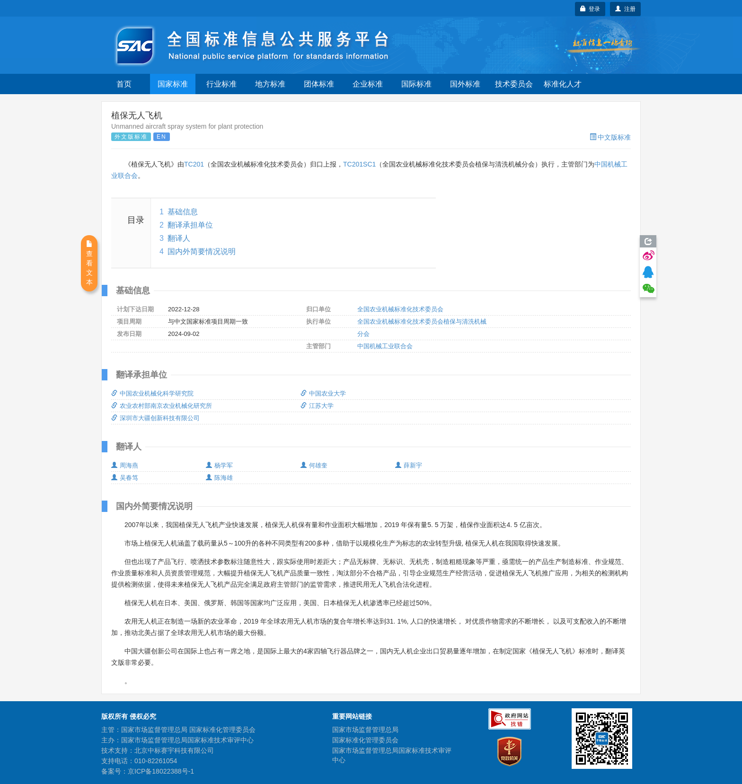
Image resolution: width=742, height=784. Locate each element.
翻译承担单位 (190, 225)
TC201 (194, 164)
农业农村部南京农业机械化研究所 (161, 405)
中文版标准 (610, 137)
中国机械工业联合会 (385, 346)
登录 (590, 9)
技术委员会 (514, 84)
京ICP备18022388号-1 (161, 771)
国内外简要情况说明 (202, 251)
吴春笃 (124, 477)
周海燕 (124, 465)
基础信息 (183, 212)
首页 (124, 84)
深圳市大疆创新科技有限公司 (155, 418)
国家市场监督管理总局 (365, 729)
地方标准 (270, 84)
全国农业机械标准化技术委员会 (400, 309)
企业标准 (368, 84)
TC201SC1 (359, 164)
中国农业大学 (323, 393)
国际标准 (416, 84)
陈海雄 (219, 477)
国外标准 (465, 84)
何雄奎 (313, 465)
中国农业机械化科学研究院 (152, 393)
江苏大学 (317, 405)
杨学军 (219, 465)
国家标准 (173, 84)
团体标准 (319, 84)
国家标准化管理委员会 (365, 740)
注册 (625, 9)
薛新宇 (408, 465)
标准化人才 (563, 84)
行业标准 (221, 84)
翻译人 (179, 238)
